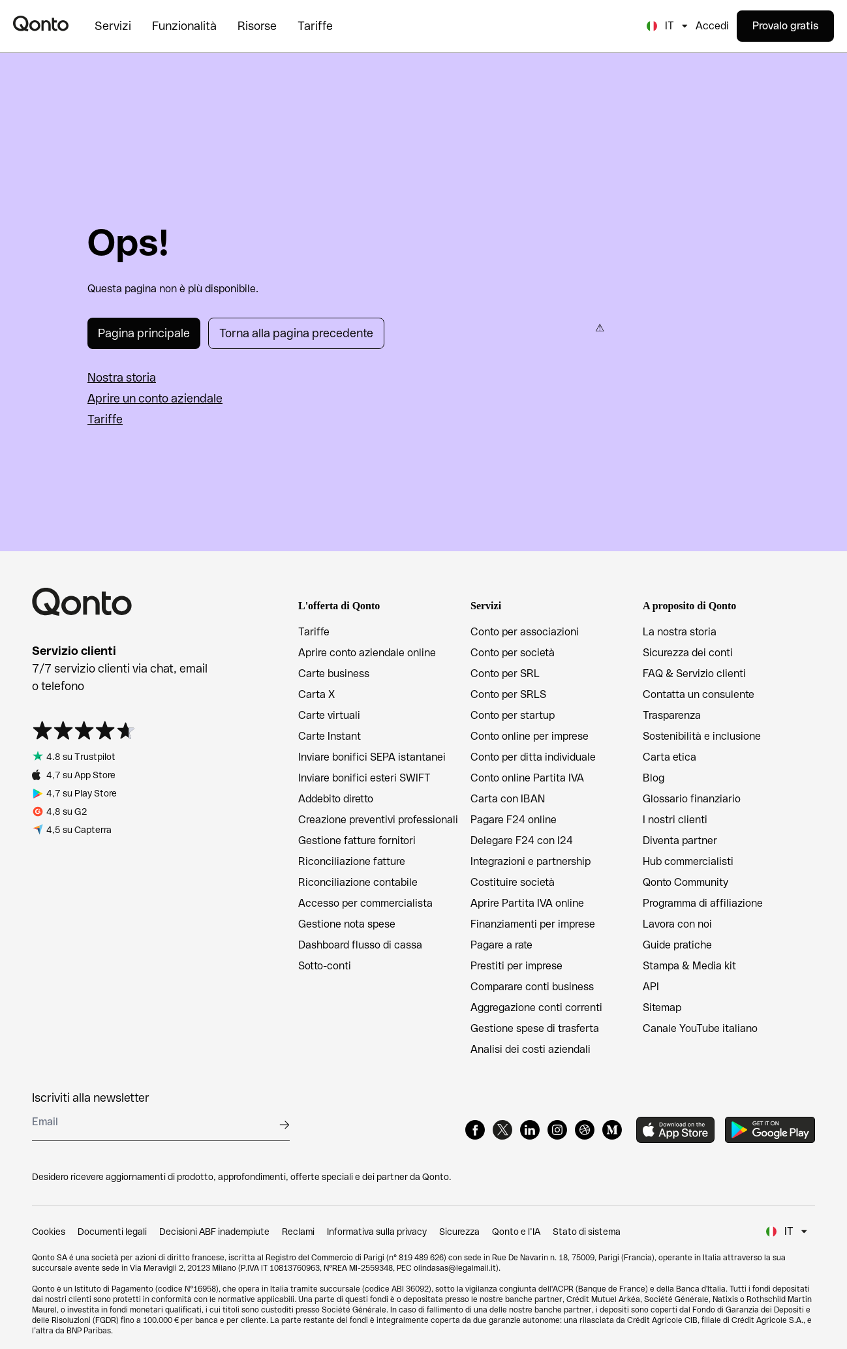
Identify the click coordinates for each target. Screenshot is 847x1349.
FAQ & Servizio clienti (694, 673)
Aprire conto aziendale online (367, 652)
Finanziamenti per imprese (532, 924)
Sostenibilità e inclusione (702, 736)
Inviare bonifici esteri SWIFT (364, 778)
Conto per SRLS (508, 694)
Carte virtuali (329, 715)
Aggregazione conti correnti (536, 1007)
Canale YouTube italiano (700, 1028)
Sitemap (662, 1007)
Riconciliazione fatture (351, 861)
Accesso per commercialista (365, 903)
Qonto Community (685, 882)
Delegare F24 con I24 (521, 840)
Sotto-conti (324, 966)
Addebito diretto (335, 799)
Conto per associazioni (524, 632)
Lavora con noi (677, 924)
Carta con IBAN (507, 799)
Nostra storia (121, 377)
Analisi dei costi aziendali (530, 1049)
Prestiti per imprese (516, 966)
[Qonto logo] (41, 23)
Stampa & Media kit (689, 966)
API (651, 986)
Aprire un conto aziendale (155, 398)
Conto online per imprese (529, 736)
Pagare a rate (501, 945)
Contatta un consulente (698, 694)
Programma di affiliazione (703, 903)
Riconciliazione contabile (358, 882)
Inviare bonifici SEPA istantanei (372, 757)
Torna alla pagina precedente (296, 333)
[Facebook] (475, 1130)
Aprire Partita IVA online (527, 903)
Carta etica (669, 757)
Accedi (712, 26)
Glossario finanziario (692, 799)
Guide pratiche (677, 945)
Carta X (316, 694)
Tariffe (105, 419)
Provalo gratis (785, 26)
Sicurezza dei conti (688, 652)
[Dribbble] (584, 1130)
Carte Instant (329, 736)
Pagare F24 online (513, 819)
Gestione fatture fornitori (357, 840)
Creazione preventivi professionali (378, 819)
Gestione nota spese (346, 924)
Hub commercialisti (688, 861)
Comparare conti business (532, 986)
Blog (653, 778)
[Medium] (612, 1130)
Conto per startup (512, 715)
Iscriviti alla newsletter (90, 1097)
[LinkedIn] (530, 1130)
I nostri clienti (675, 819)
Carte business (333, 673)
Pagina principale (144, 333)
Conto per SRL (505, 673)
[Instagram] (557, 1130)
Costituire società (512, 882)
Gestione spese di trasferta (534, 1028)
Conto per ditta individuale (533, 757)
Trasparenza (672, 715)
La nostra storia (679, 632)
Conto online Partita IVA (527, 778)
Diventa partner (680, 840)
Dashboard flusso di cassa (360, 945)
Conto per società (512, 652)
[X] (502, 1130)
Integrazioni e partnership (530, 861)
